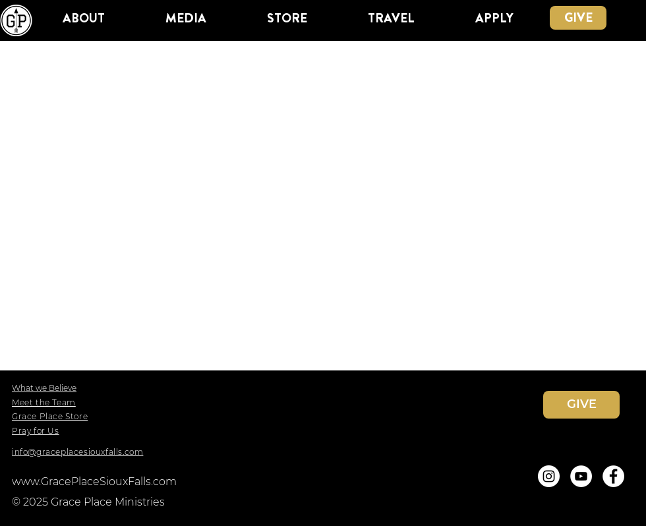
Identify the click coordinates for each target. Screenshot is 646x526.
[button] (83, 18)
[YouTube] (581, 476)
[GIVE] (578, 18)
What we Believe (44, 388)
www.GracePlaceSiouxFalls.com (94, 481)
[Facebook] (613, 476)
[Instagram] (549, 476)
